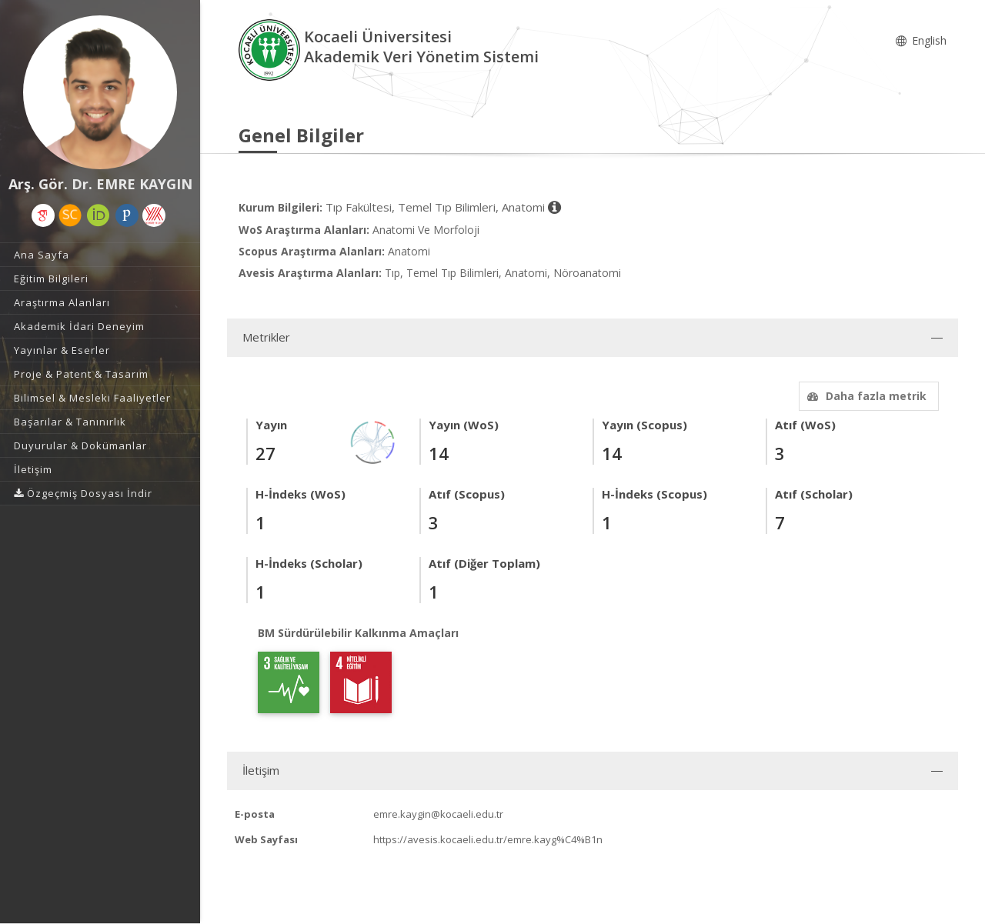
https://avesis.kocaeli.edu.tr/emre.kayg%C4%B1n (488, 839)
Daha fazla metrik (865, 396)
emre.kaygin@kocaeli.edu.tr (438, 814)
